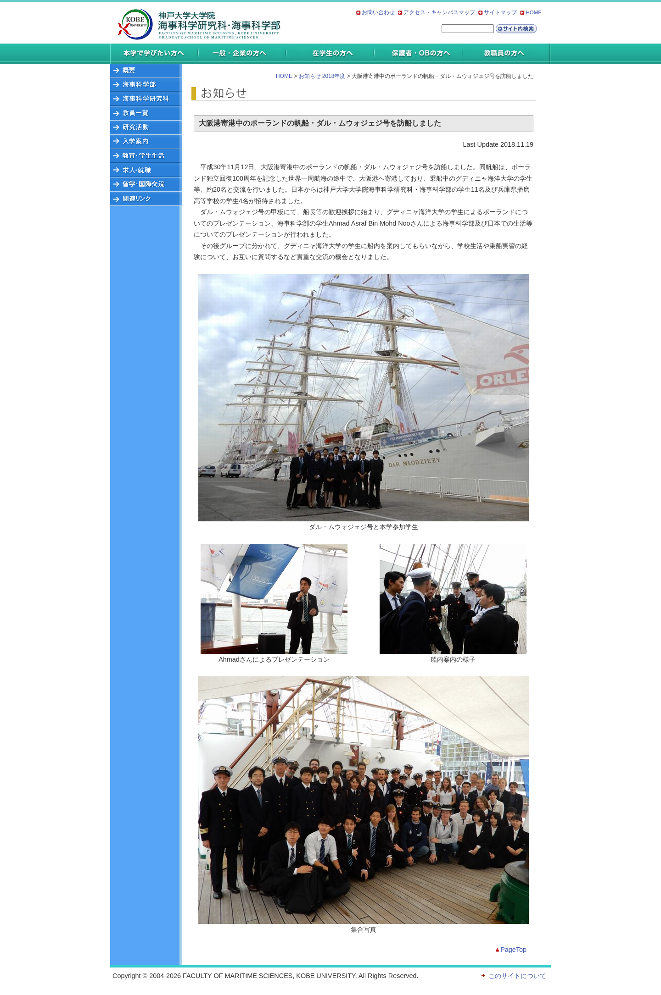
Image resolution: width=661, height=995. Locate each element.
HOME (534, 12)
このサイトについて (517, 975)
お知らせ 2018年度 (322, 76)
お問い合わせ (378, 12)
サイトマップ (500, 12)
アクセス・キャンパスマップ (439, 12)
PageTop (513, 949)
